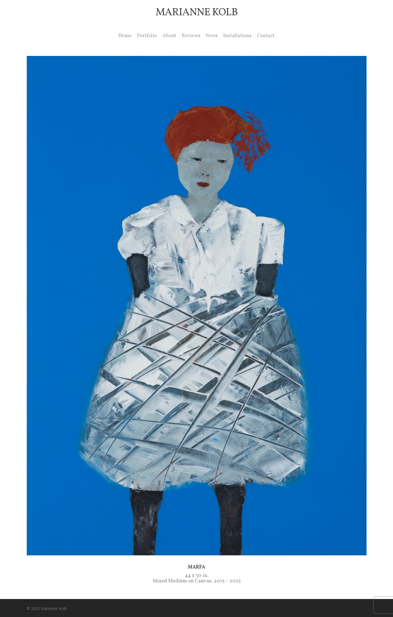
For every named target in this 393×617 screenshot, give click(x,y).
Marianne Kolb (197, 13)
